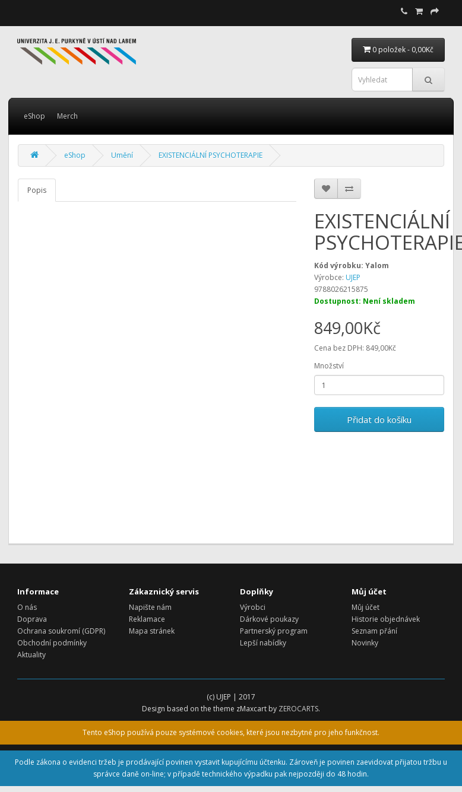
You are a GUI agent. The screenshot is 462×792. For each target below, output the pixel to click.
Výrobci (252, 607)
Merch (67, 116)
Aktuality (31, 655)
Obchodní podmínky (52, 643)
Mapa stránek (152, 631)
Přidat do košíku (379, 419)
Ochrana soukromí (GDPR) (61, 631)
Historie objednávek (386, 619)
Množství (329, 366)
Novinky (365, 643)
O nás (27, 607)
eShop (34, 116)
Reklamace (147, 619)
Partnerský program (274, 631)
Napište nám (150, 607)
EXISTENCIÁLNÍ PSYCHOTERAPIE (210, 155)
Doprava (32, 619)
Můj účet (365, 607)
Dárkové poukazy (269, 619)
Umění (122, 155)
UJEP (353, 277)
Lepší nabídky (263, 643)
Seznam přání (374, 631)
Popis (36, 190)
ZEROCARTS (298, 709)
